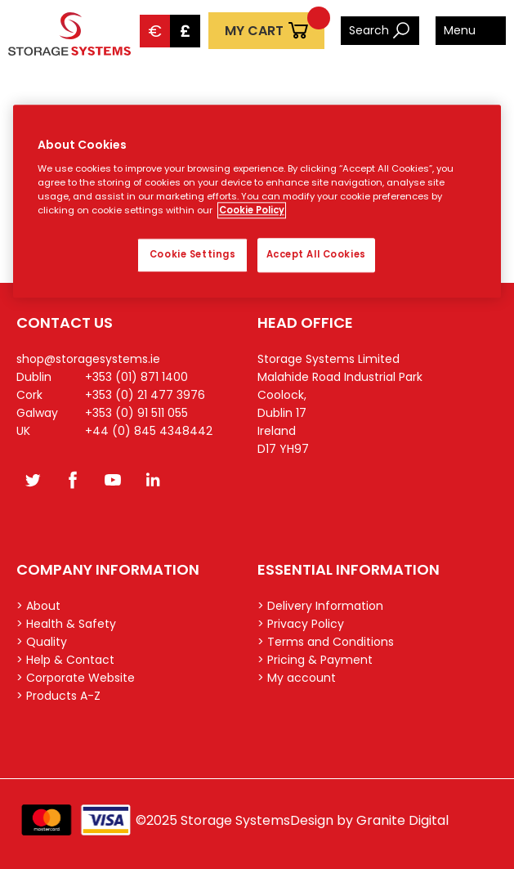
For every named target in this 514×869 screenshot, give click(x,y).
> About (38, 606)
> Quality (41, 642)
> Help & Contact (65, 660)
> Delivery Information (320, 606)
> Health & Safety (66, 624)
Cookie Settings (193, 255)
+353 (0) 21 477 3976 (145, 395)
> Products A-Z (58, 696)
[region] (257, 201)
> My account (296, 678)
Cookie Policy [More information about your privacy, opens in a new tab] (251, 210)
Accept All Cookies (316, 255)
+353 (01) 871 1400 (136, 377)
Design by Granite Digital (369, 820)
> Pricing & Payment (315, 660)
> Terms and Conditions (325, 642)
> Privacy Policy (300, 624)
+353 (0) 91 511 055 (136, 413)
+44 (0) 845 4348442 (148, 431)
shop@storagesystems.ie (88, 359)
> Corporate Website (75, 678)
